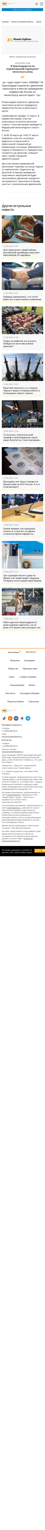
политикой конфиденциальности (17, 839)
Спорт (8, 403)
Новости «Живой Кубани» (22, 21)
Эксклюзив (10, 309)
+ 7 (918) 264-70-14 (9, 731)
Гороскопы (33, 701)
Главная (5, 21)
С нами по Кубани (27, 677)
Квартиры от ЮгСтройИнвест (22, 9)
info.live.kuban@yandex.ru (12, 736)
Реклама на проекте (12, 725)
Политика (10, 544)
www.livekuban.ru (14, 795)
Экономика (10, 265)
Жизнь (32, 685)
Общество (10, 218)
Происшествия (12, 497)
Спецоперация (12, 356)
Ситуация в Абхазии (29, 693)
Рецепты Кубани (16, 701)
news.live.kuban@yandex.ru (12, 752)
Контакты (31, 652)
